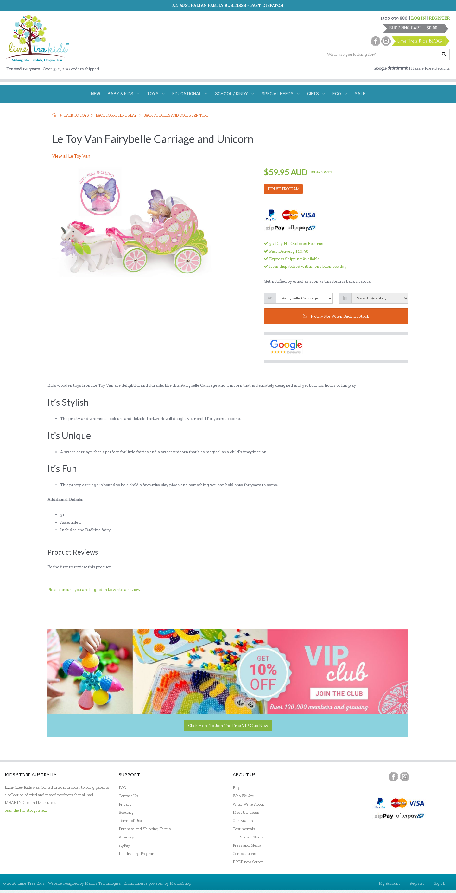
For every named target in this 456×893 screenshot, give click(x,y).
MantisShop (180, 883)
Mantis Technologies (103, 883)
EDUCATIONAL (189, 93)
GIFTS (316, 93)
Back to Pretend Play (116, 115)
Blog (237, 787)
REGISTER (439, 18)
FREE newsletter (248, 861)
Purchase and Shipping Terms (145, 828)
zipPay (124, 845)
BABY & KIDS (123, 93)
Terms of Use (130, 820)
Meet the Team (246, 812)
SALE (360, 93)
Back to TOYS (76, 115)
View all (71, 156)
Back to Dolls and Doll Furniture (176, 115)
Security (126, 812)
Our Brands (243, 820)
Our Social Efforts (248, 837)
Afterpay (126, 837)
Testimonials (244, 828)
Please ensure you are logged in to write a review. (94, 589)
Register (416, 883)
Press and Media (247, 845)
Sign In (440, 883)
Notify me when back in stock (336, 316)
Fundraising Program (137, 853)
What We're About (248, 804)
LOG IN (418, 18)
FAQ (122, 787)
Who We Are (243, 795)
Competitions (244, 853)
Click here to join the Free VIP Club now (228, 725)
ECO (339, 93)
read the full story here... (26, 810)
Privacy (125, 804)
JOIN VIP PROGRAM (283, 189)
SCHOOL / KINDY (234, 93)
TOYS (156, 93)
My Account (389, 883)
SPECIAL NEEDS (281, 93)
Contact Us (128, 795)
